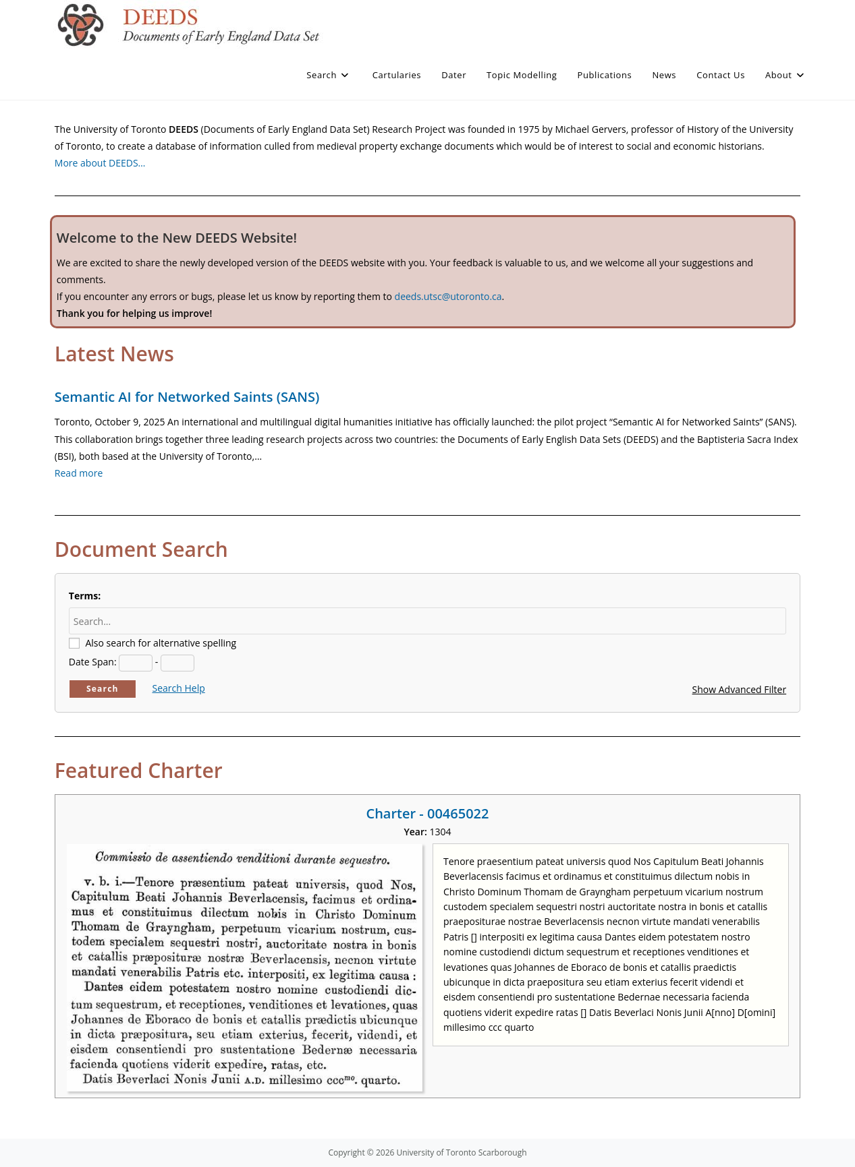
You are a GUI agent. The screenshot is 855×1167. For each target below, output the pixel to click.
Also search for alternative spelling (160, 642)
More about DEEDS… (100, 162)
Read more (79, 473)
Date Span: (93, 661)
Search (102, 688)
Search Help (178, 688)
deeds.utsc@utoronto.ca (448, 296)
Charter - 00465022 (427, 813)
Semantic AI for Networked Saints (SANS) (187, 397)
